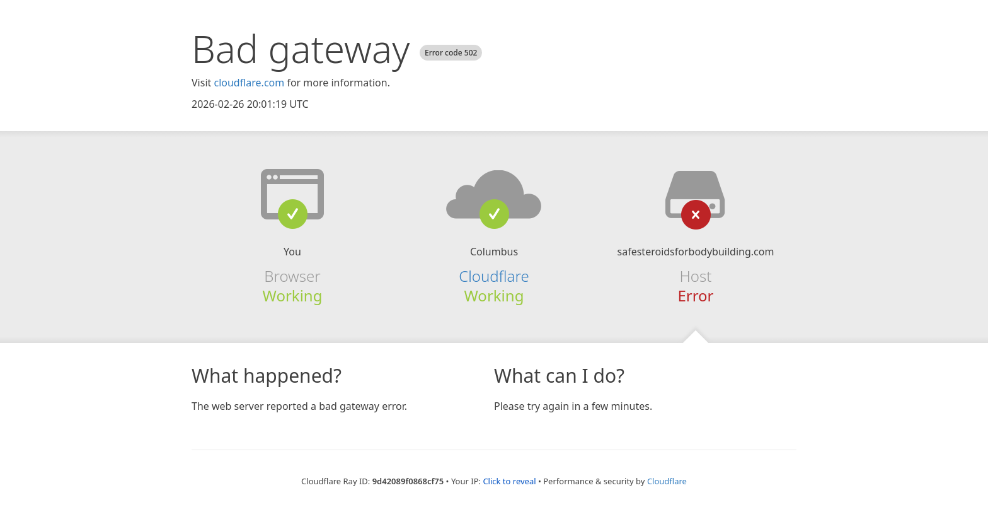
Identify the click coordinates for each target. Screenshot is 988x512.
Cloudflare (494, 275)
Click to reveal (509, 481)
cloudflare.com (249, 83)
